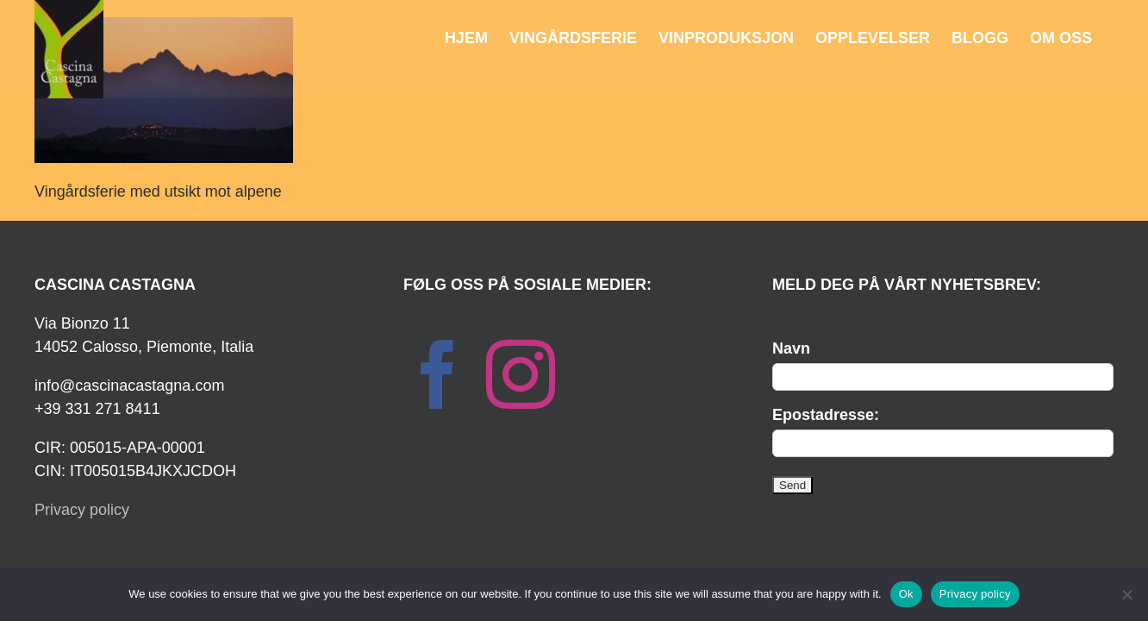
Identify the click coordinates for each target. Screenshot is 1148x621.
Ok (906, 593)
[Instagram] (520, 374)
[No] (1126, 594)
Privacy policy (81, 509)
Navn (791, 348)
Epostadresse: (825, 414)
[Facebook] (437, 374)
